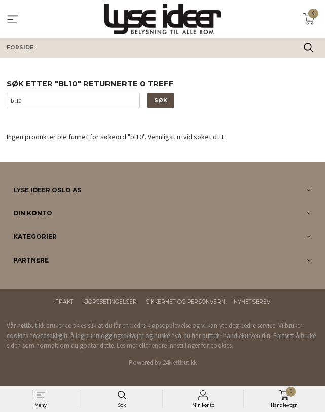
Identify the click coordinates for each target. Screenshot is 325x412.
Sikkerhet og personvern (185, 301)
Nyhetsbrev (252, 301)
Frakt (64, 301)
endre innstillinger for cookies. (192, 345)
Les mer (127, 345)
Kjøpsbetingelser (109, 301)
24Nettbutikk (180, 362)
